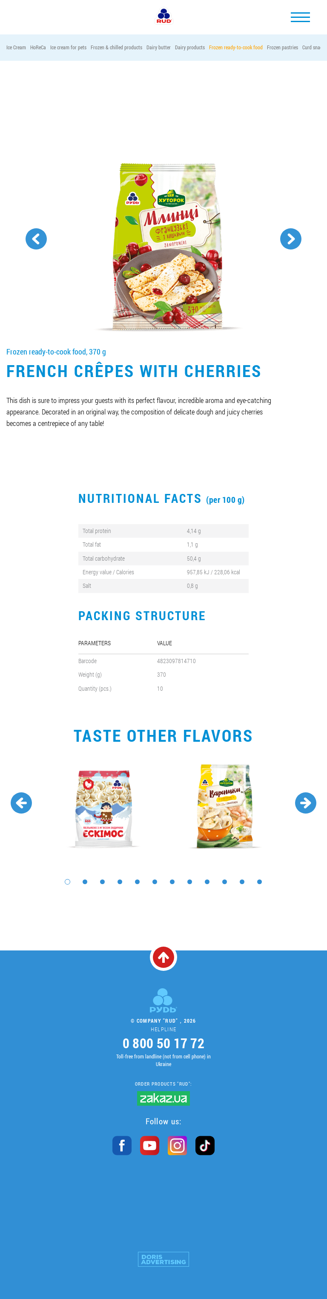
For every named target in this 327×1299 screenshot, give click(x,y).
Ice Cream (16, 47)
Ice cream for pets (68, 47)
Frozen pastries (282, 47)
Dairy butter (158, 47)
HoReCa (38, 47)
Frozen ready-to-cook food (236, 47)
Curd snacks (314, 47)
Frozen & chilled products (116, 47)
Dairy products (190, 47)
